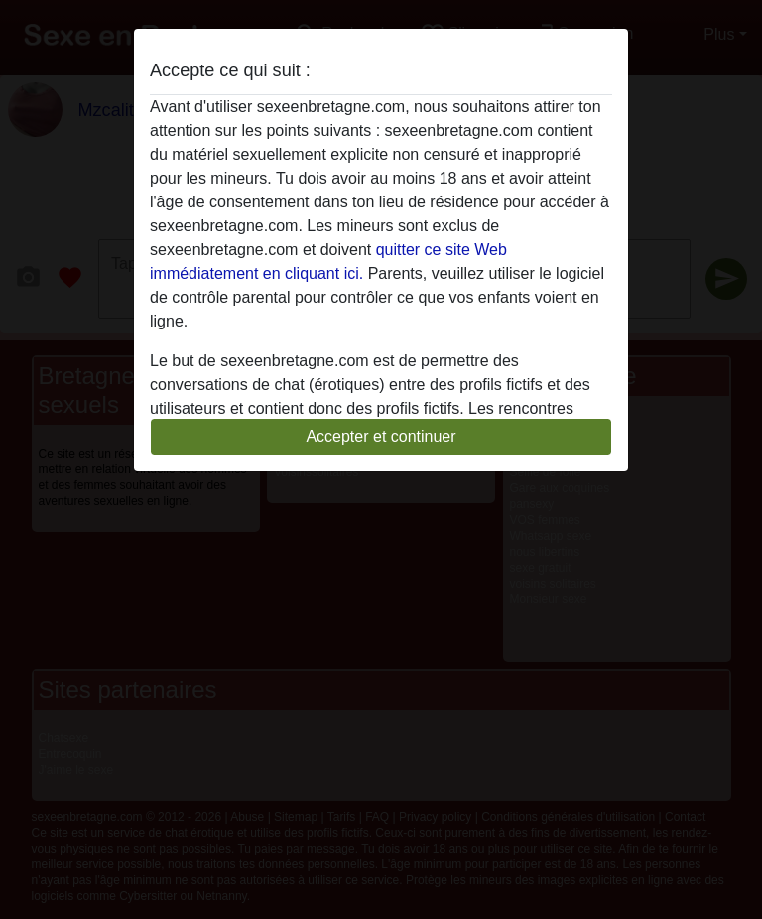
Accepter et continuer (380, 436)
